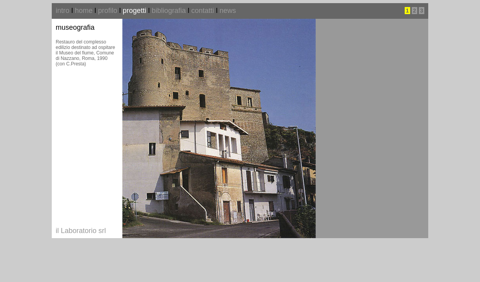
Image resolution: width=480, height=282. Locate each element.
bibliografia (169, 10)
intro (62, 10)
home (84, 10)
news (228, 10)
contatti (202, 10)
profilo (107, 10)
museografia (75, 27)
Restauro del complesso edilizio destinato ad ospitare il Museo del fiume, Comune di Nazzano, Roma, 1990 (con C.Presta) (85, 53)
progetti (134, 10)
